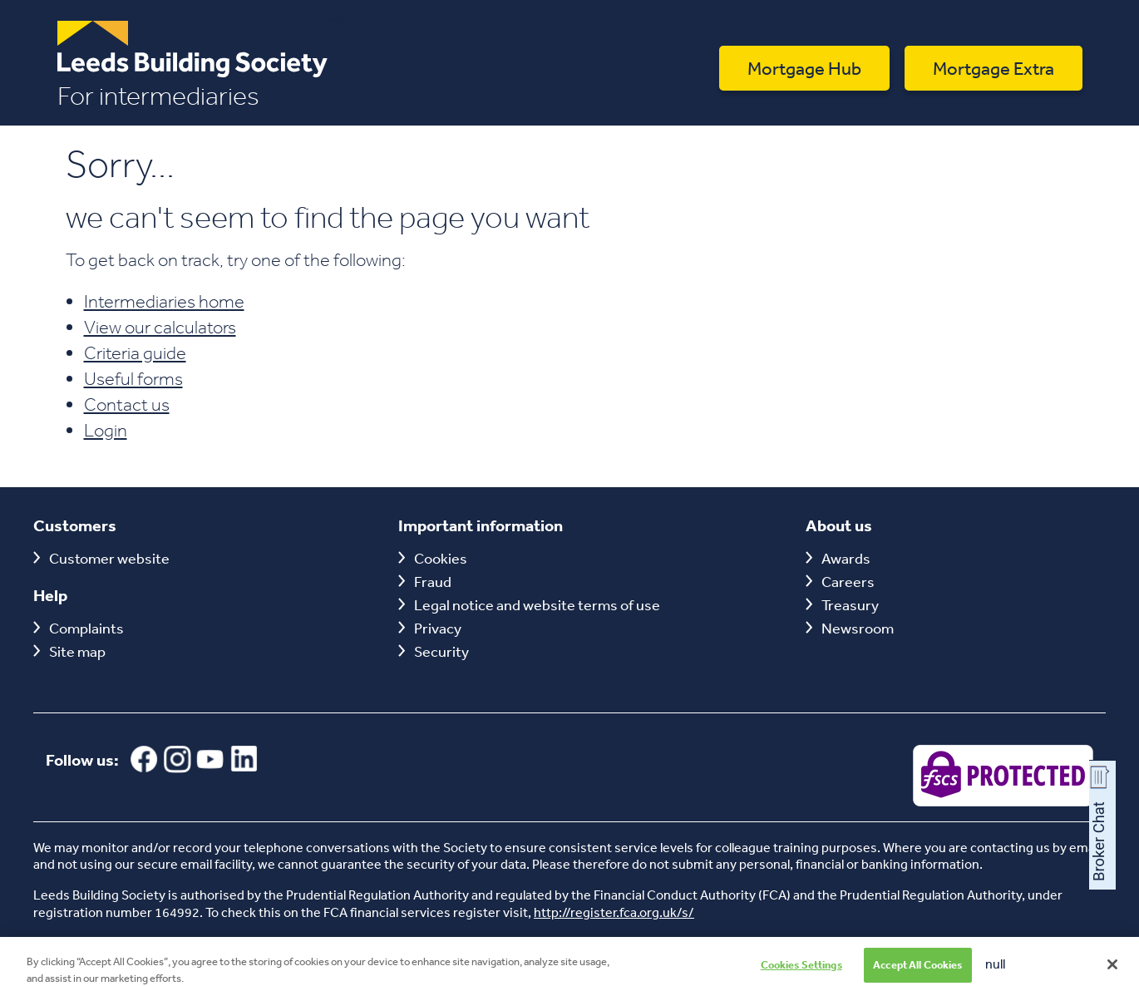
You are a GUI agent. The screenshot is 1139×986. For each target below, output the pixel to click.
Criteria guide (135, 352)
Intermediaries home (164, 301)
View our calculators (160, 327)
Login (105, 430)
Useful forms (133, 378)
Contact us (127, 404)
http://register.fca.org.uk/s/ (614, 912)
